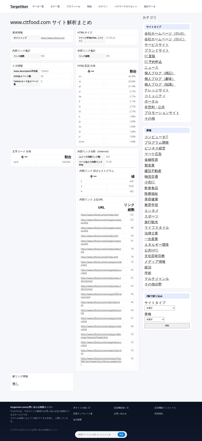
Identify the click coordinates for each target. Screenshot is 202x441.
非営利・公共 (155, 107)
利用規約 (158, 413)
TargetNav (19, 6)
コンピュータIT (156, 136)
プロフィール (73, 6)
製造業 (150, 165)
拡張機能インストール (165, 407)
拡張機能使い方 (121, 407)
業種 (154, 317)
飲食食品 (151, 187)
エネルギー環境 (157, 244)
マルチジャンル (157, 278)
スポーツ (151, 216)
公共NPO (151, 250)
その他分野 (153, 284)
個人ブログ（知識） (160, 84)
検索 (121, 434)
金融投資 (151, 159)
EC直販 (150, 56)
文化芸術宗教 (155, 255)
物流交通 (151, 176)
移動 (167, 325)
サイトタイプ (160, 305)
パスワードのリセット (125, 6)
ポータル (151, 101)
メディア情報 (155, 261)
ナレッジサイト (157, 90)
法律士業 (151, 233)
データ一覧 (38, 6)
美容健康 (151, 199)
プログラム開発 (157, 142)
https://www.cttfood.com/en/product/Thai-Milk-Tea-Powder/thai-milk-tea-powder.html (101, 361)
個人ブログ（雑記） (160, 73)
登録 (89, 6)
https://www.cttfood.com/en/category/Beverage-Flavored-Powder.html (101, 336)
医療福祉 (151, 193)
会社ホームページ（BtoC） (165, 39)
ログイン (103, 6)
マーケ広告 (153, 153)
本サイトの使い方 (81, 407)
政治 (148, 267)
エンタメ (152, 210)
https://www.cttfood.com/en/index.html (100, 214)
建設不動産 (153, 170)
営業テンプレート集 (82, 413)
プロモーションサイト (162, 112)
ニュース (151, 67)
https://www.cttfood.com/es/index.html (99, 235)
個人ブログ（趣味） (160, 78)
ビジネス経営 (155, 148)
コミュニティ (155, 95)
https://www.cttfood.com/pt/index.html (99, 256)
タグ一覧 (55, 6)
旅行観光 (151, 221)
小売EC (150, 182)
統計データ (150, 6)
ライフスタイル (157, 227)
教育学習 (151, 204)
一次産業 (151, 238)
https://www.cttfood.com (53, 37)
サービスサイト (157, 44)
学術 (148, 272)
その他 (150, 118)
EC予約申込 (153, 61)
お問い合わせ (120, 413)
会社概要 (77, 419)
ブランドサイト (157, 50)
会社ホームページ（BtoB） (165, 33)
